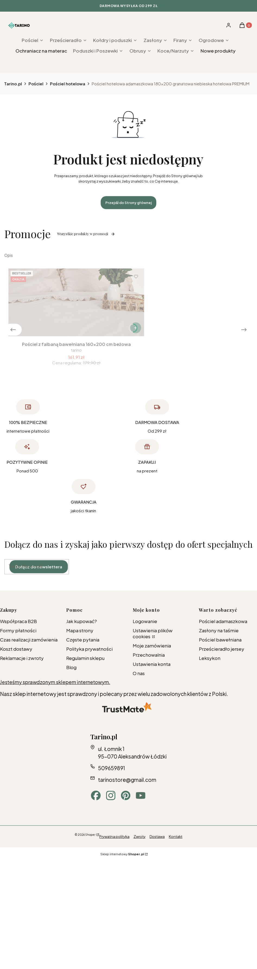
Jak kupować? (81, 621)
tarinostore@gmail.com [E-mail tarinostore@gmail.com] (127, 779)
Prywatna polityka (114, 836)
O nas (139, 673)
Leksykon (209, 658)
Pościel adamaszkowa (223, 621)
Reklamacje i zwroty (22, 658)
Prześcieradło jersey (221, 649)
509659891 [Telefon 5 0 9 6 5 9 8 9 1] (111, 768)
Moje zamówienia (152, 646)
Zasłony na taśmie (219, 630)
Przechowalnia (149, 655)
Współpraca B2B (18, 621)
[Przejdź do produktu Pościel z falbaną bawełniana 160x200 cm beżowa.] (76, 302)
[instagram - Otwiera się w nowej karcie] (110, 795)
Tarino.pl (13, 83)
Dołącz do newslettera (38, 566)
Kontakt (175, 836)
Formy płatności (18, 630)
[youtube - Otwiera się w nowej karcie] (140, 795)
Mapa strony (79, 630)
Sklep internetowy (122, 854)
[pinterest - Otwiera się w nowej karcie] (125, 795)
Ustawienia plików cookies (153, 633)
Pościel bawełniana (220, 640)
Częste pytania (82, 640)
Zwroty (139, 836)
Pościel (35, 83)
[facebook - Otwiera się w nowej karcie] (95, 795)
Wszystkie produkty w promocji (86, 233)
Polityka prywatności (89, 649)
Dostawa (157, 836)
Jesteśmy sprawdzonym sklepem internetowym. (55, 682)
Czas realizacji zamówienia (29, 640)
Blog (71, 667)
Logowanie (145, 621)
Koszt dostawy (16, 649)
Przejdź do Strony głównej (128, 202)
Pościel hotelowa (67, 83)
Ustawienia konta (151, 664)
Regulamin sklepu (85, 658)
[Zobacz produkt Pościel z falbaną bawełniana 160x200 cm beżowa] (135, 327)
